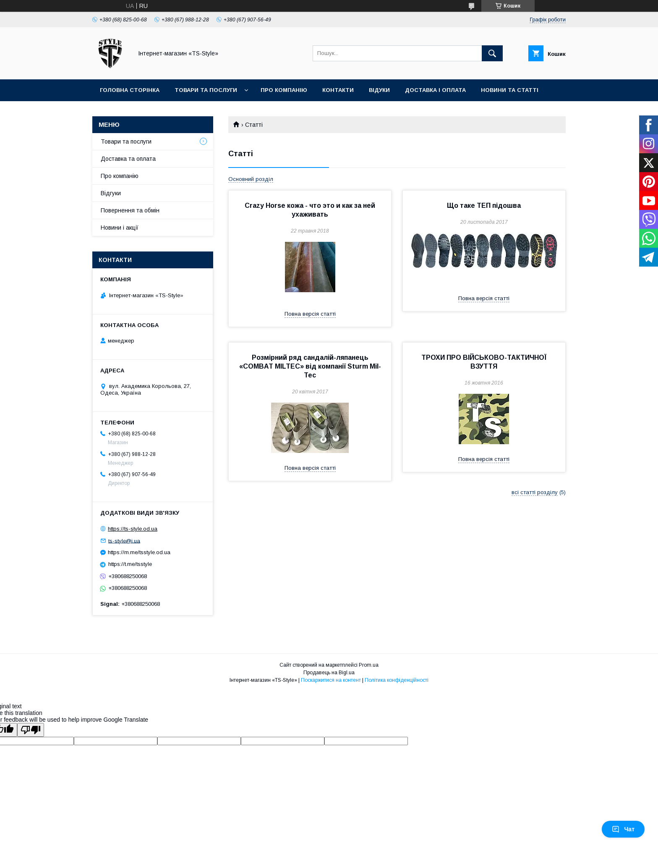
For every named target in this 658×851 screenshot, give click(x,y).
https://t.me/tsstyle (130, 564)
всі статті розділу (535, 492)
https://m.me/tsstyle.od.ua (139, 552)
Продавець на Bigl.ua (329, 673)
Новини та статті (509, 90)
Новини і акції (119, 227)
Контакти (338, 90)
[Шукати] (492, 53)
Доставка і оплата (435, 90)
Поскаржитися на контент (331, 680)
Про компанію (284, 90)
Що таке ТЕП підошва (484, 205)
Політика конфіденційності (396, 680)
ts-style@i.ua (124, 540)
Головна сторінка (129, 90)
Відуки (379, 90)
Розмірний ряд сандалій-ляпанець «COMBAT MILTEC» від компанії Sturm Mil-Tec (310, 366)
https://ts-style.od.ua (132, 529)
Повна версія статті (310, 314)
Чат (623, 829)
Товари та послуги (206, 90)
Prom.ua (369, 665)
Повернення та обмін (130, 210)
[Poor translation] (30, 730)
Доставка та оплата (128, 158)
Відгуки (111, 193)
